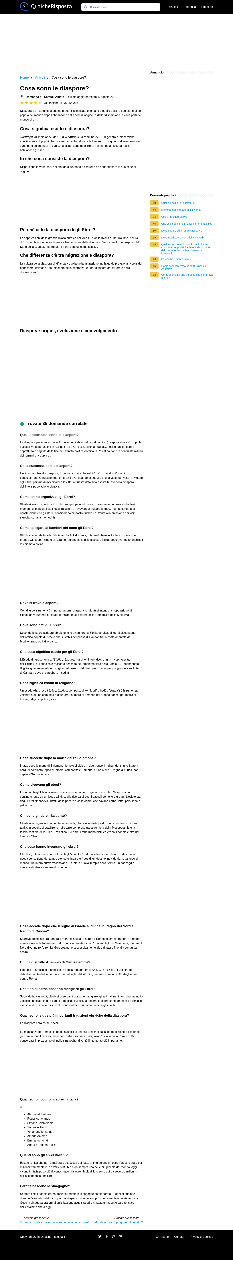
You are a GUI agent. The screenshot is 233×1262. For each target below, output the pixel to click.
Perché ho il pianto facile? (176, 259)
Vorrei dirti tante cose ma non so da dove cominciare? (55, 1222)
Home (24, 77)
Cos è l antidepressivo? (175, 216)
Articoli (173, 6)
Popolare (207, 6)
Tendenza (189, 6)
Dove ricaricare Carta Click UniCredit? (183, 237)
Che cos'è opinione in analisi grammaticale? (186, 223)
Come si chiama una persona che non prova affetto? (187, 276)
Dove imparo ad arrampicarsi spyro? (182, 230)
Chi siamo (162, 1236)
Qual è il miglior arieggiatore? (178, 202)
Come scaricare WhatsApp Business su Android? (184, 267)
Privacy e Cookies (201, 1236)
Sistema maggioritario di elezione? (181, 209)
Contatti (179, 1236)
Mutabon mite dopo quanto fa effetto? (118, 1222)
